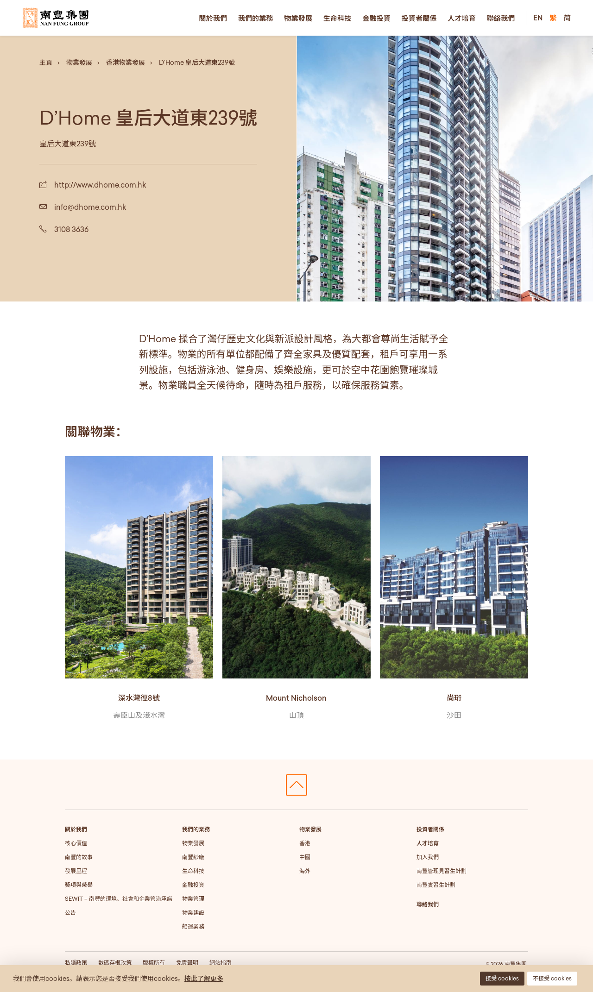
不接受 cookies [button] (552, 978)
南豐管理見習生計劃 (441, 871)
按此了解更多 (203, 978)
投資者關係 (419, 18)
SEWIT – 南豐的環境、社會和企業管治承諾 (118, 899)
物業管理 (193, 899)
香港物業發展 (125, 62)
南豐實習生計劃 (435, 885)
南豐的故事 (79, 857)
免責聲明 (187, 963)
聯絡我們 (501, 18)
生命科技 (337, 18)
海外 (304, 871)
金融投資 (376, 18)
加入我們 (427, 857)
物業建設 (193, 913)
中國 (304, 857)
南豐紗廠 (193, 857)
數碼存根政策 (115, 963)
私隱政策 (76, 963)
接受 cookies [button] (502, 978)
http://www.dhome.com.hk (100, 184)
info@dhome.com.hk (90, 207)
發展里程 (76, 871)
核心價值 (76, 843)
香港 (304, 843)
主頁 (45, 62)
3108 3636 (71, 229)
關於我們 (213, 18)
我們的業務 (255, 18)
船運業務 (193, 926)
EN (538, 18)
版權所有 (154, 963)
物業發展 (298, 18)
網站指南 (220, 963)
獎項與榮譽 (79, 885)
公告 (70, 913)
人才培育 (462, 18)
